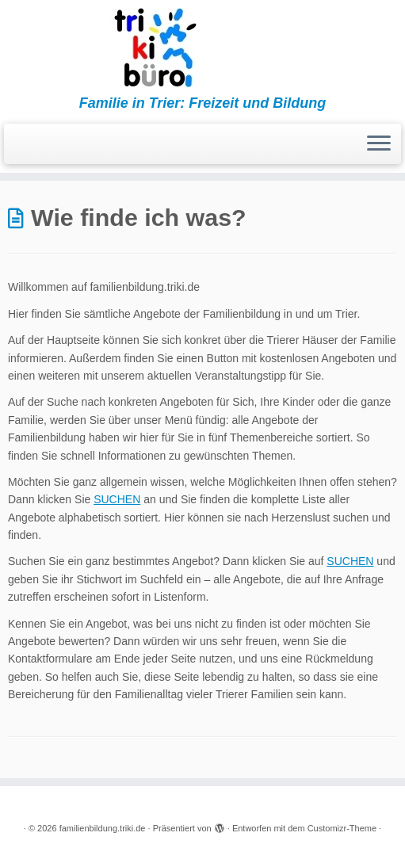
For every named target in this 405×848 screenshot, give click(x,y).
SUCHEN (117, 499)
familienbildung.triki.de (102, 828)
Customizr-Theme (342, 828)
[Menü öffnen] (379, 144)
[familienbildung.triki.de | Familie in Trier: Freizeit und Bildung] (202, 47)
